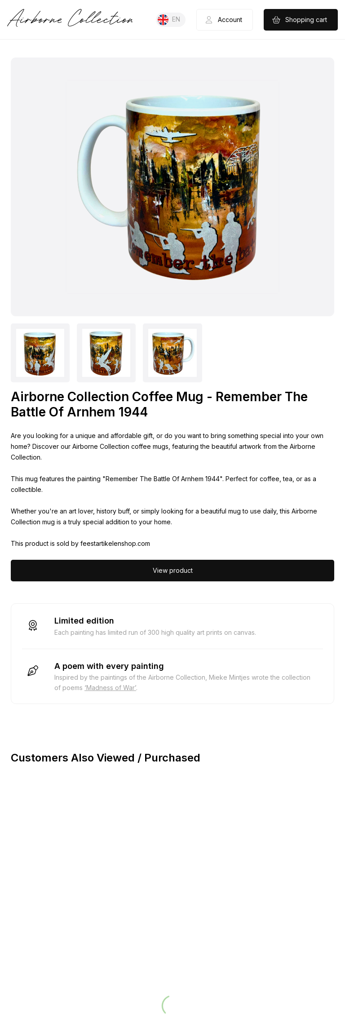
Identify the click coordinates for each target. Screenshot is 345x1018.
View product (173, 570)
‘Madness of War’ (110, 687)
